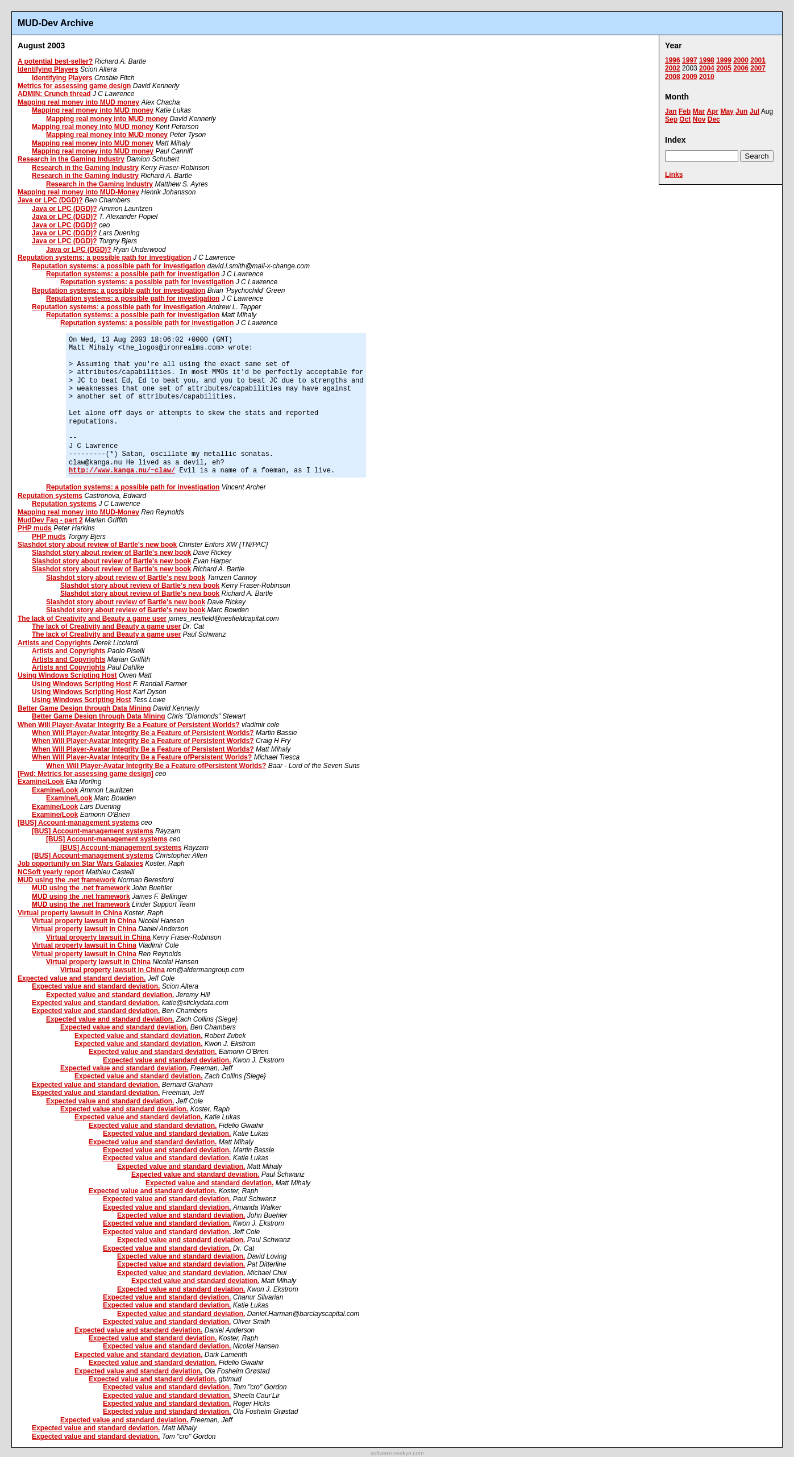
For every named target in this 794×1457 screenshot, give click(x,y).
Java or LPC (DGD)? (50, 200)
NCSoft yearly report (51, 872)
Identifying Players (48, 69)
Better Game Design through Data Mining (84, 708)
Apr (712, 111)
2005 (723, 68)
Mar (699, 111)
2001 (758, 60)
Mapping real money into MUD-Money (78, 192)
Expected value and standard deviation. (82, 978)
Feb (685, 111)
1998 (706, 60)
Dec (714, 119)
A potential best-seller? (55, 61)
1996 (672, 60)
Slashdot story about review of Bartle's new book (97, 545)
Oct (685, 119)
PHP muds (35, 528)
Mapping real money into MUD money (78, 102)
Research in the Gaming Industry (71, 159)
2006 (741, 68)
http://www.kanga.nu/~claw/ (122, 471)
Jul (754, 111)
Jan (671, 111)
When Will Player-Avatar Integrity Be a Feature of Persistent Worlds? (129, 725)
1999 (723, 60)
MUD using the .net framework (67, 880)
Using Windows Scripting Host (67, 675)
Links (674, 175)
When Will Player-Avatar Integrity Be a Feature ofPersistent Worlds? (142, 757)
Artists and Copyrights (54, 643)
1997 (689, 60)
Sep (671, 119)
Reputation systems (50, 496)
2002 (672, 68)
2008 (672, 77)
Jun (741, 111)
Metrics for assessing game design (74, 86)
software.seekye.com (397, 1453)
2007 (758, 68)
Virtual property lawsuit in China (70, 913)
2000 (741, 60)
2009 (689, 77)
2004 (706, 68)
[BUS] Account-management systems (78, 823)
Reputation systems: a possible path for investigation (104, 257)
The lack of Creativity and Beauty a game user (92, 618)
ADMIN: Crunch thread (54, 94)
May (726, 111)
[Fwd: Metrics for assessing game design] (85, 774)
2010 (706, 77)
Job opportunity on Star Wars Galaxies (80, 863)
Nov (699, 119)
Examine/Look (41, 782)
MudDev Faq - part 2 (50, 520)
